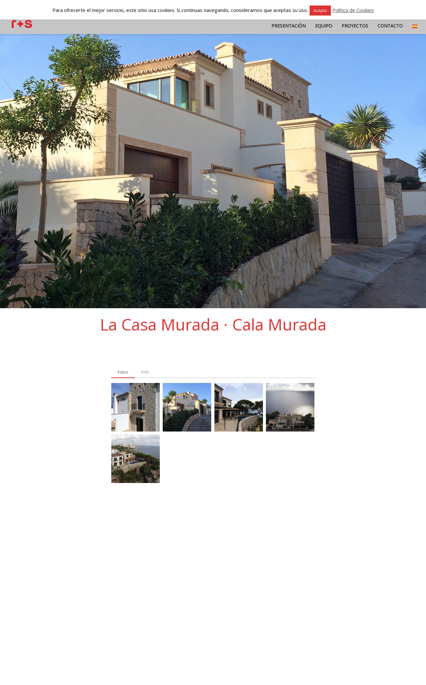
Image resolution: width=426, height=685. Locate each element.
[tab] (123, 372)
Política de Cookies (353, 10)
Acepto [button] (320, 10)
